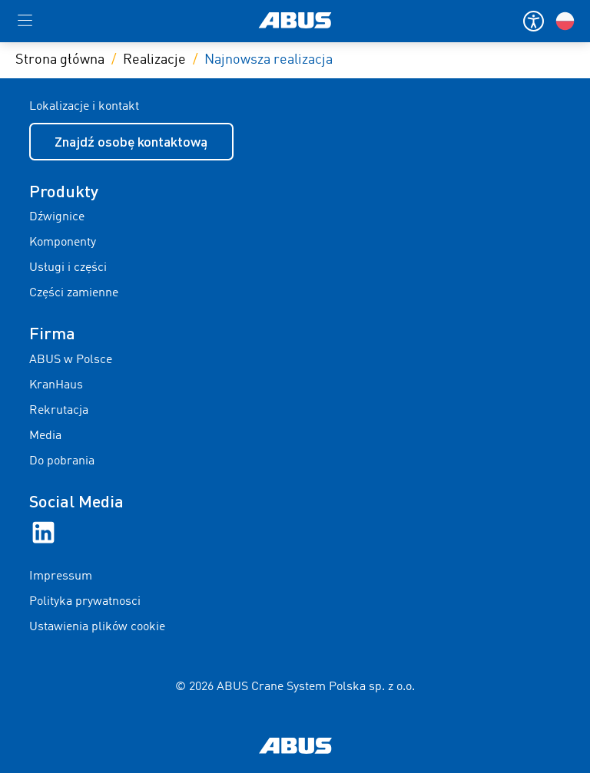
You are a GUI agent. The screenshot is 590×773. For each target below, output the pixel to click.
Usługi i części (68, 268)
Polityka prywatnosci (85, 602)
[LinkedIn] (43, 533)
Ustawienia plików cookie (97, 627)
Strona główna (59, 60)
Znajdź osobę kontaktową (131, 141)
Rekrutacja (58, 411)
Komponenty (62, 242)
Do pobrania (61, 461)
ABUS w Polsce (70, 360)
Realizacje (154, 60)
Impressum (60, 576)
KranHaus (56, 385)
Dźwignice (57, 217)
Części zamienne (73, 293)
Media (45, 436)
